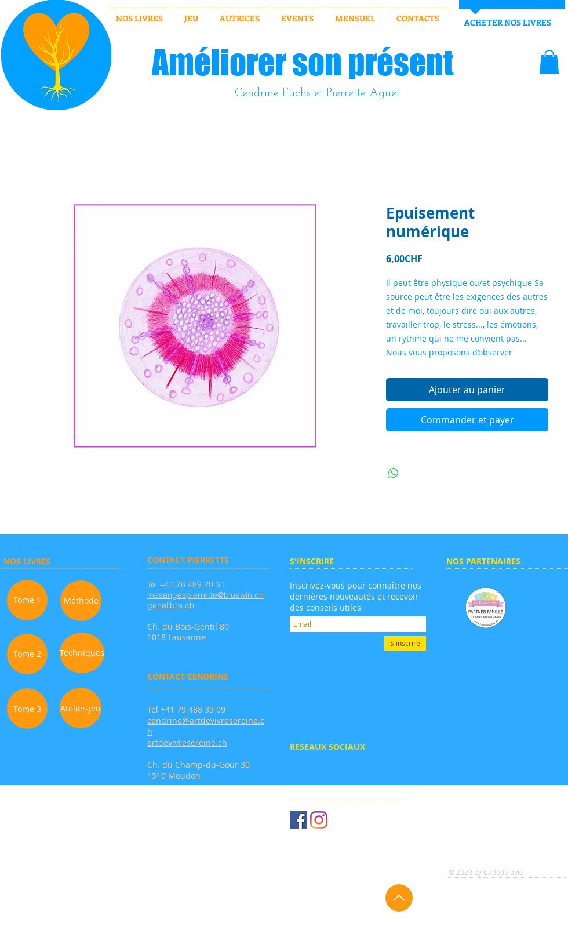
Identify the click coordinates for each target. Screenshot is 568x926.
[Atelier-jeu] (80, 708)
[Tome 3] (27, 708)
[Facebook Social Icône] (298, 820)
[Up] (399, 898)
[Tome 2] (27, 654)
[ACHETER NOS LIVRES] (507, 22)
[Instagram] (318, 820)
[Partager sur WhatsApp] (393, 473)
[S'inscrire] (405, 643)
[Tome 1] (27, 600)
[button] (549, 62)
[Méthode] (80, 600)
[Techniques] (82, 653)
